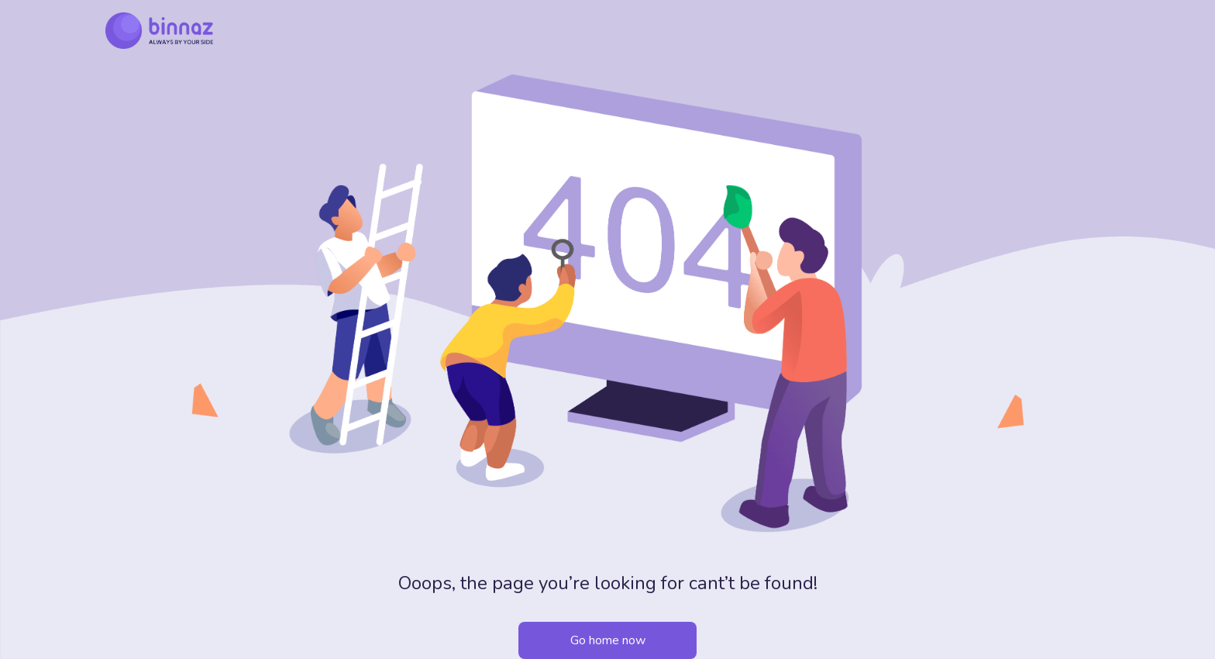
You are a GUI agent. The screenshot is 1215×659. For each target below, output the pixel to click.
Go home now (607, 640)
